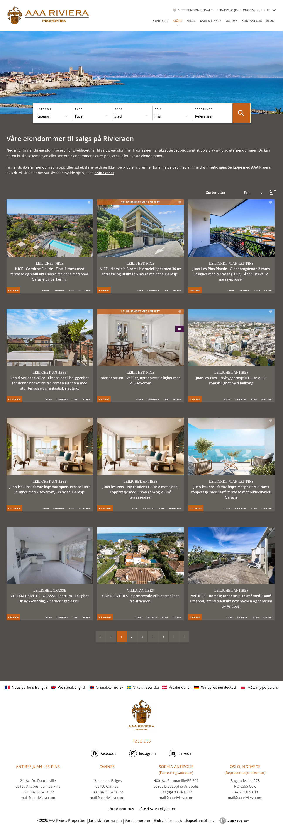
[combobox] (52, 116)
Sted (119, 108)
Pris (158, 108)
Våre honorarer (138, 820)
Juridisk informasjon (105, 820)
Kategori (45, 108)
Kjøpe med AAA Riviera (252, 166)
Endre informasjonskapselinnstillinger (185, 820)
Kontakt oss (104, 172)
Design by (238, 820)
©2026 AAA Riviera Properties (61, 820)
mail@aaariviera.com (38, 797)
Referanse (204, 108)
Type (79, 108)
